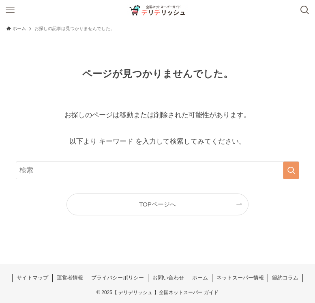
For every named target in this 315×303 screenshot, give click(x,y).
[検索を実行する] (291, 170)
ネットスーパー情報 (240, 278)
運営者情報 (70, 278)
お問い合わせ (168, 278)
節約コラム (285, 278)
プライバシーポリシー (117, 278)
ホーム (200, 278)
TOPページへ (157, 204)
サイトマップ (32, 278)
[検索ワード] (157, 170)
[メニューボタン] (10, 10)
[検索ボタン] (305, 10)
